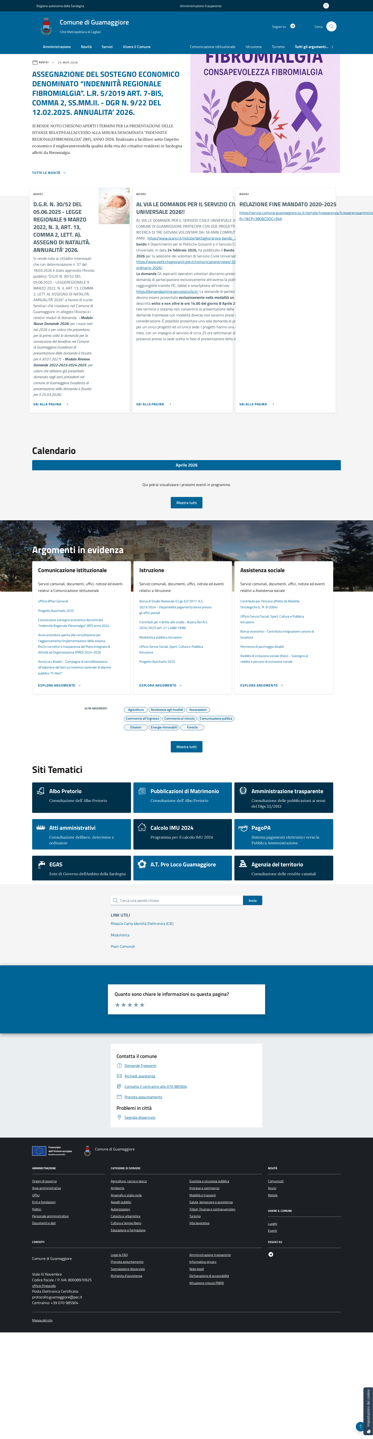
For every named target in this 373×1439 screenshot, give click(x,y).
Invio (253, 900)
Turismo (278, 46)
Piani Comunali (123, 946)
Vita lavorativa (199, 1223)
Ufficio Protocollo (44, 1285)
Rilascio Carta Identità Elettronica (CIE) (142, 923)
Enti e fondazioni (43, 1202)
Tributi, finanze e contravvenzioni (212, 1209)
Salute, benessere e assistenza (211, 1202)
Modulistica (120, 935)
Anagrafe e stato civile (126, 1195)
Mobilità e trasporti (202, 1195)
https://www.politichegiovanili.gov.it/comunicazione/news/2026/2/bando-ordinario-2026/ (196, 264)
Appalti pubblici (121, 1202)
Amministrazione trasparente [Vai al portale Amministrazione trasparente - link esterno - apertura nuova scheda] (201, 5)
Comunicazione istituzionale (212, 46)
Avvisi (272, 1188)
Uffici (36, 1195)
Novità (86, 46)
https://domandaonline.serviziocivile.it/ (167, 291)
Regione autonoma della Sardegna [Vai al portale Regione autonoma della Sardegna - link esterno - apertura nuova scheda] (60, 5)
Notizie (272, 1195)
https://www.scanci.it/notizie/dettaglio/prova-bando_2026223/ (199, 238)
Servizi (107, 46)
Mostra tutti (186, 503)
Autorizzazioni (120, 1209)
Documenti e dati (44, 1223)
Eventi (272, 1230)
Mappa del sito (42, 1320)
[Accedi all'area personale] (327, 5)
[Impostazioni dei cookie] (368, 1411)
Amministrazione (57, 46)
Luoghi (272, 1223)
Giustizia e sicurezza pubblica (209, 1181)
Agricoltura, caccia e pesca (129, 1181)
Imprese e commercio (204, 1188)
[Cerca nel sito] (331, 26)
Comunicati (276, 1181)
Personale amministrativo (50, 1216)
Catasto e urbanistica (125, 1216)
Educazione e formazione (128, 1230)
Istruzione (254, 46)
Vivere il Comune (137, 46)
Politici (36, 1209)
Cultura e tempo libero (126, 1223)
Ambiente (117, 1188)
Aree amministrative (46, 1188)
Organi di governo (44, 1181)
